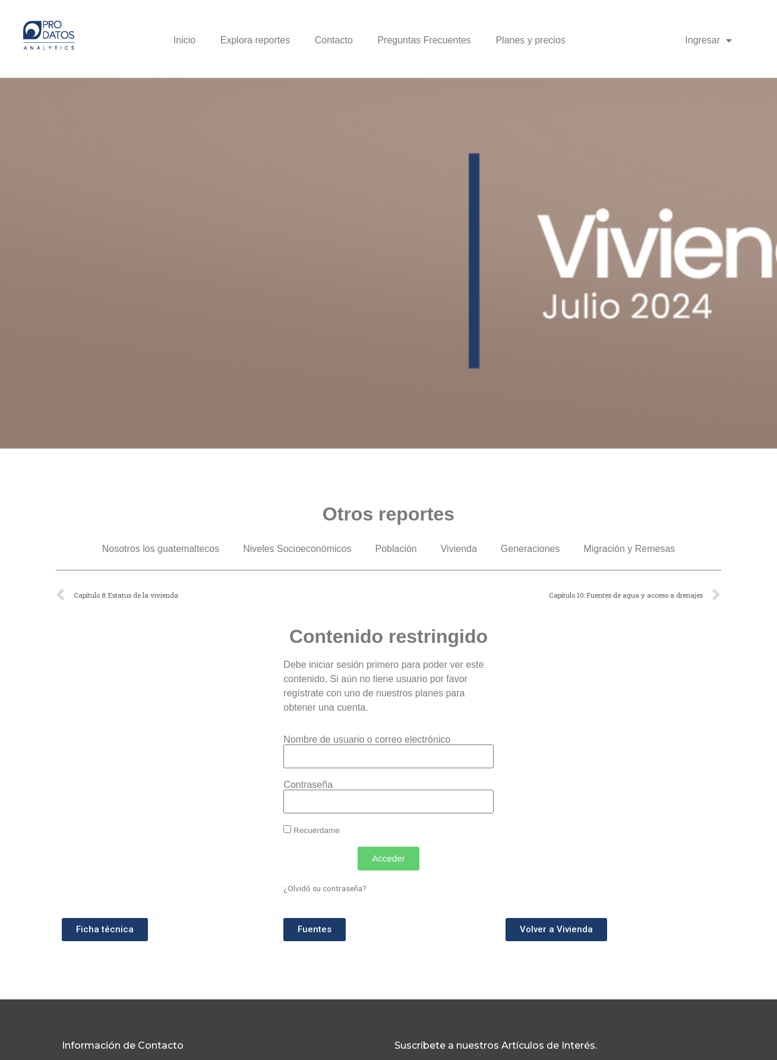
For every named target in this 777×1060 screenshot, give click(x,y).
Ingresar (708, 40)
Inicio (184, 40)
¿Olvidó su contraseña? (325, 888)
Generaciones (530, 549)
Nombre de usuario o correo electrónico (366, 739)
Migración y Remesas (629, 549)
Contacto (334, 40)
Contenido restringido (388, 636)
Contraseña (308, 785)
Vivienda (459, 549)
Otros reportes (388, 514)
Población (395, 549)
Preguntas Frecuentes (423, 40)
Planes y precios (530, 40)
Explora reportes (255, 40)
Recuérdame (311, 830)
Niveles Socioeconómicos (297, 549)
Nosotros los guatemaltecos (160, 549)
